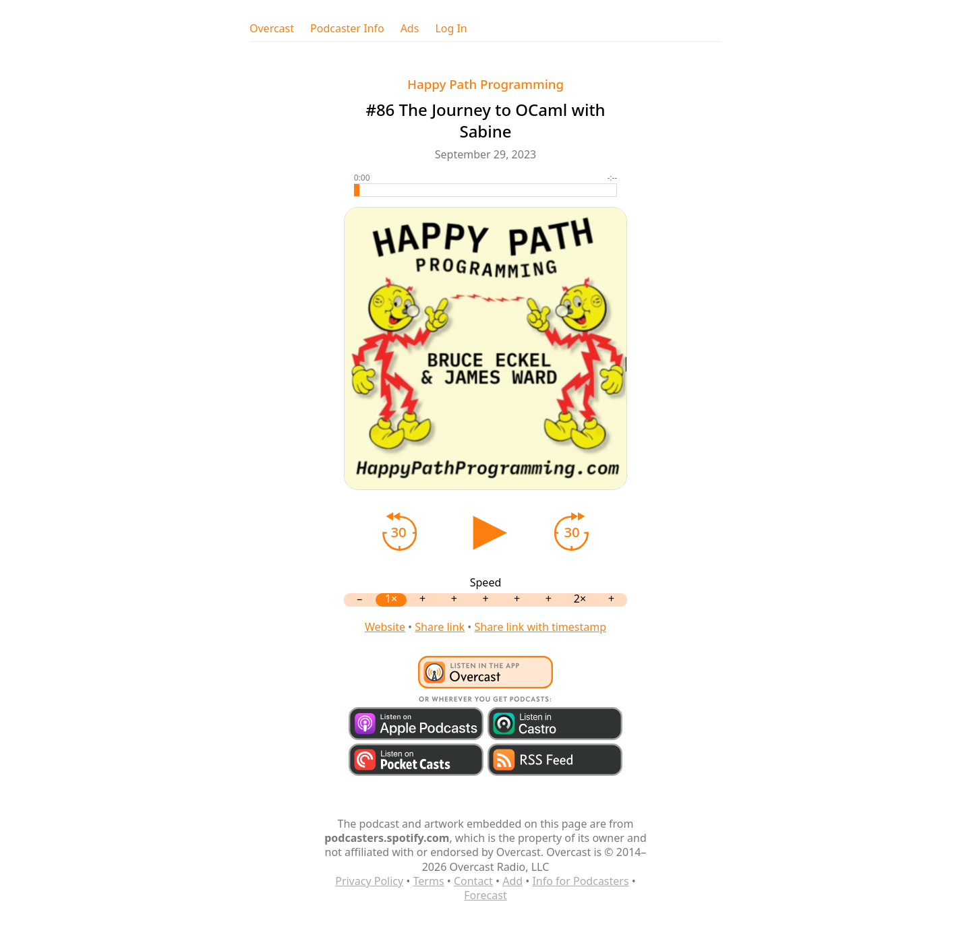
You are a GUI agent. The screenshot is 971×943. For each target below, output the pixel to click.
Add (512, 881)
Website (385, 626)
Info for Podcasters (580, 881)
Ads (410, 29)
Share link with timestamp (540, 626)
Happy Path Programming (485, 83)
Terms (428, 881)
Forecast (485, 895)
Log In (451, 29)
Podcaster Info (347, 29)
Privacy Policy (369, 881)
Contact (473, 881)
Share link (440, 626)
